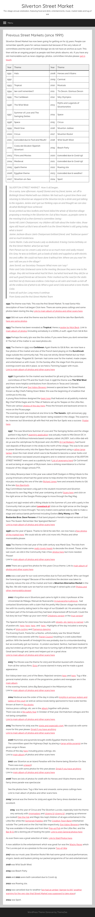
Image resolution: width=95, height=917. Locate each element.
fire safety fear (29, 712)
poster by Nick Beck (69, 327)
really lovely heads (43, 548)
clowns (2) (60, 813)
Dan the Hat (23, 817)
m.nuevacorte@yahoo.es (66, 601)
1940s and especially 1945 (51, 725)
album (45, 708)
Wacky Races (75, 844)
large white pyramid (70, 743)
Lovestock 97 (43, 506)
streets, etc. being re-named (69, 622)
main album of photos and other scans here (34, 559)
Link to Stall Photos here (60, 838)
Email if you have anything (43, 729)
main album (11, 683)
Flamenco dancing (41, 629)
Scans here (68, 492)
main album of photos (16, 331)
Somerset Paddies (34, 821)
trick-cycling (22, 629)
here (22, 625)
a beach (27, 765)
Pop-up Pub (54, 828)
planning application (38, 434)
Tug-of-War (61, 848)
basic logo (46, 398)
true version (77, 615)
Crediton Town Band (62, 821)
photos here (58, 552)
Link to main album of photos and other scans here (58, 311)
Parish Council (46, 637)
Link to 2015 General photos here (66, 832)
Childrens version (56, 615)
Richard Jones (50, 481)
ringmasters (34, 813)
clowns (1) (49, 813)
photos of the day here (34, 406)
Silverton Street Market (48, 6)
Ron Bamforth (22, 485)
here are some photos (16, 321)
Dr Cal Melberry (67, 442)
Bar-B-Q (10, 832)
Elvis (35, 665)
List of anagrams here (62, 460)
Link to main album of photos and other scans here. (30, 719)
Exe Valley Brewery (37, 387)
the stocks (28, 704)
